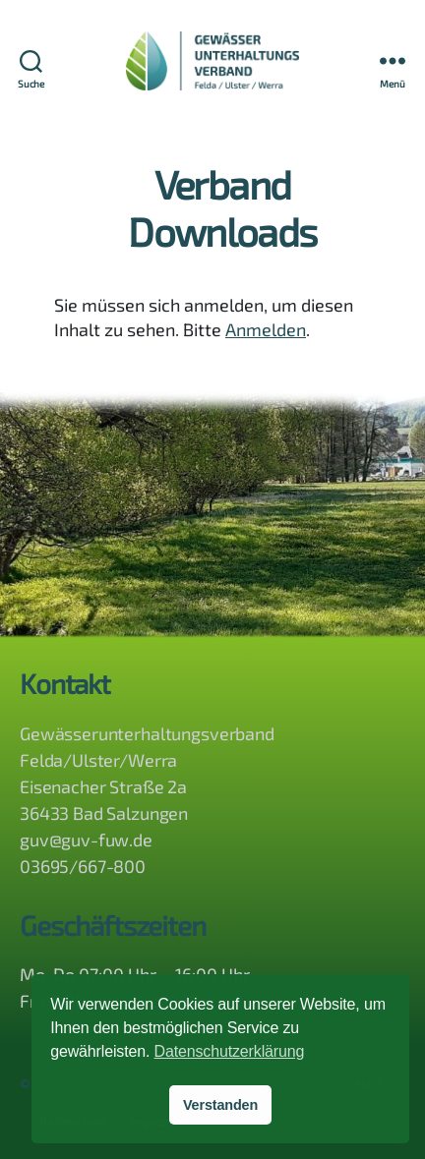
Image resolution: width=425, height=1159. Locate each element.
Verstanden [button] (220, 1105)
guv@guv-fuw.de (86, 839)
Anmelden (265, 330)
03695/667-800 (83, 866)
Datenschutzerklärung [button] (229, 1051)
